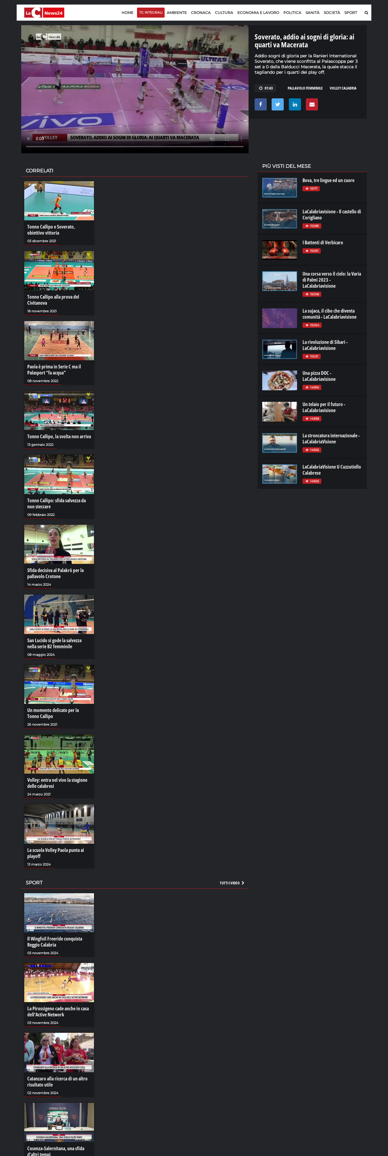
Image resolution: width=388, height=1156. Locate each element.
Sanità (312, 12)
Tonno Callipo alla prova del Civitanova (53, 299)
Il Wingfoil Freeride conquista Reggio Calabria (54, 941)
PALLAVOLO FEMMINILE (305, 88)
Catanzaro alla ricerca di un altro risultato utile (57, 1081)
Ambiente (177, 12)
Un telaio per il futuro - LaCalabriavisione (324, 407)
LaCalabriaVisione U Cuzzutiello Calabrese (332, 469)
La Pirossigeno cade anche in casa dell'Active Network (58, 1011)
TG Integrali (150, 12)
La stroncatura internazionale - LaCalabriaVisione (331, 438)
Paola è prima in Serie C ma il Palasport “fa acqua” (54, 369)
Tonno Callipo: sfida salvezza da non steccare (56, 503)
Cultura (224, 12)
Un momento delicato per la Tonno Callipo (53, 713)
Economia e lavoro (258, 12)
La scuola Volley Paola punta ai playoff (55, 853)
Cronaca (201, 12)
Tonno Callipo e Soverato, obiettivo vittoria (51, 229)
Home (127, 12)
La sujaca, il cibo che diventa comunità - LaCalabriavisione (329, 313)
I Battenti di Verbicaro (323, 242)
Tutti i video (232, 883)
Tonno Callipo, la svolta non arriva (59, 436)
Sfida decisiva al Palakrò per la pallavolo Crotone (55, 573)
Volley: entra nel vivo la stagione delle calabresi (57, 783)
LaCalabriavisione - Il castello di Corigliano (332, 214)
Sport (350, 12)
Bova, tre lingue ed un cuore (328, 180)
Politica (292, 12)
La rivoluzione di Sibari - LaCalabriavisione (325, 345)
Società (332, 12)
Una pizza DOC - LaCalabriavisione (319, 376)
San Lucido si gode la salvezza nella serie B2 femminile (54, 643)
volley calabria (343, 88)
